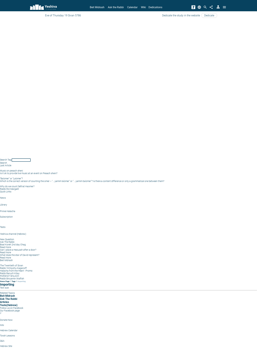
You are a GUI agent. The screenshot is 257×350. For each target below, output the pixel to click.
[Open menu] (224, 7)
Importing (22, 281)
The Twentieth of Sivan (11, 265)
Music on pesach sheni (11, 170)
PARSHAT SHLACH (9, 276)
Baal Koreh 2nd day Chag (13, 244)
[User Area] (218, 7)
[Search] (205, 7)
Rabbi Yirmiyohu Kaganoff (13, 268)
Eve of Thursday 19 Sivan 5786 (63, 15)
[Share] (211, 7)
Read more (5, 247)
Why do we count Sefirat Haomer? (17, 186)
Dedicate (209, 15)
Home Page (5, 281)
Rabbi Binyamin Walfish (12, 278)
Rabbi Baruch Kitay (10, 273)
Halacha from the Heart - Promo (16, 270)
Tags (14, 281)
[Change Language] (199, 7)
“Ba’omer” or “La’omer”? (11, 178)
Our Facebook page (10, 310)
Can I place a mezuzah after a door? (18, 249)
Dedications (155, 7)
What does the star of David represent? (19, 255)
